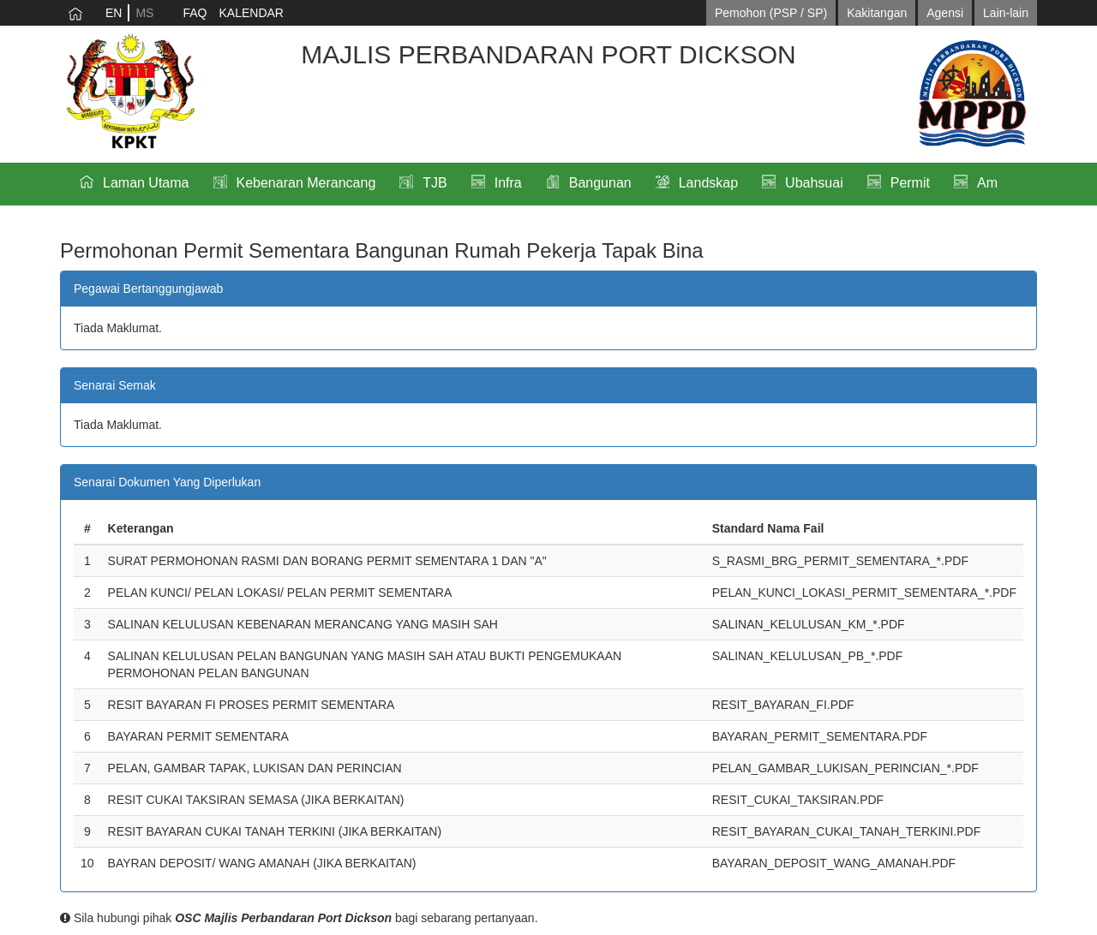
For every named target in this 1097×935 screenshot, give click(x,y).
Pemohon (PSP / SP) (771, 13)
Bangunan (600, 183)
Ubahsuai (814, 183)
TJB (435, 183)
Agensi (944, 13)
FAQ (195, 13)
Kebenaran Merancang (306, 183)
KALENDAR (251, 13)
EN (113, 13)
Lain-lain (1005, 13)
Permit (910, 183)
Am (987, 183)
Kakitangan (877, 13)
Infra (508, 183)
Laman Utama (146, 183)
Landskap (708, 183)
